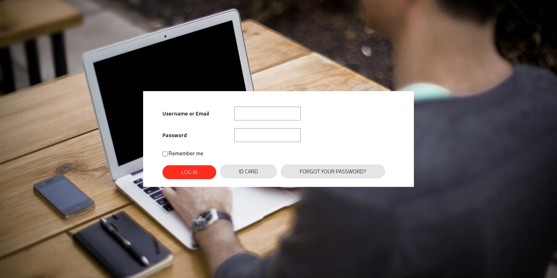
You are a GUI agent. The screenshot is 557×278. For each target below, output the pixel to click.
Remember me (182, 153)
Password (174, 135)
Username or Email (185, 113)
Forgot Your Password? (333, 171)
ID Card (248, 171)
